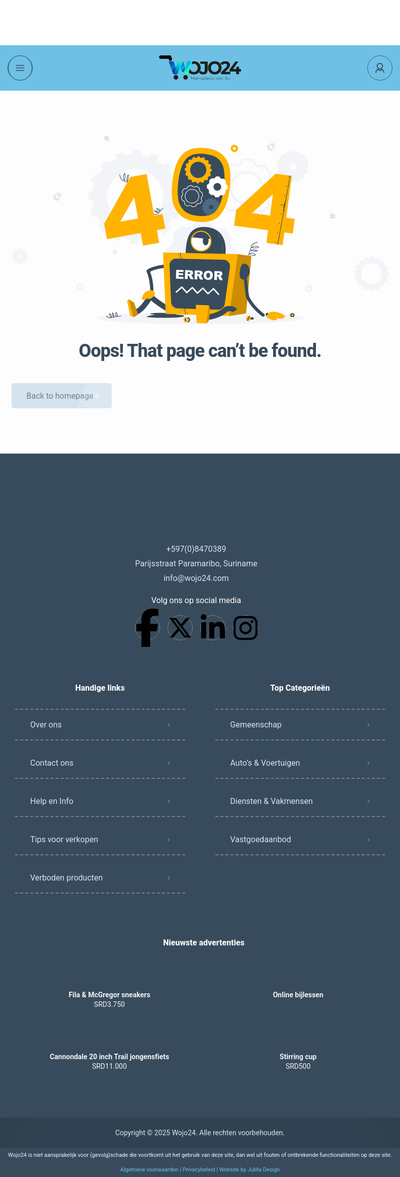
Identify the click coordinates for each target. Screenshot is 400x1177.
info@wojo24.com (196, 578)
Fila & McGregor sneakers (109, 994)
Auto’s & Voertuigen (265, 763)
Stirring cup (298, 1056)
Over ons (46, 724)
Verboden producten (66, 877)
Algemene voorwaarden (149, 1169)
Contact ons (51, 763)
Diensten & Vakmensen (271, 801)
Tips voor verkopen (64, 839)
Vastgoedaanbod (260, 839)
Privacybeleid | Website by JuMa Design (231, 1169)
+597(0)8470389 (196, 549)
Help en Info (51, 801)
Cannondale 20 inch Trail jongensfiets (109, 1056)
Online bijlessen (298, 994)
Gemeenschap (256, 724)
